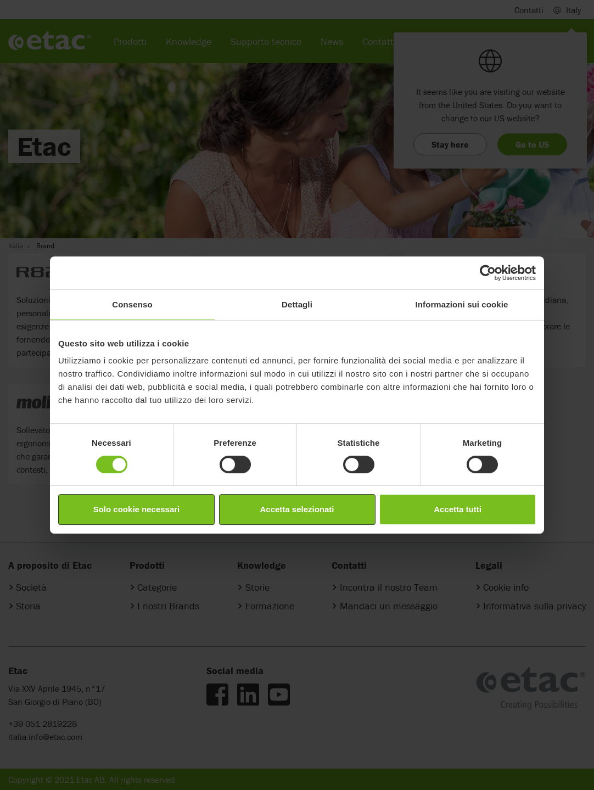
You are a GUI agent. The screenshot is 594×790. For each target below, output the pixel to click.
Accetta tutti (457, 509)
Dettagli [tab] (297, 304)
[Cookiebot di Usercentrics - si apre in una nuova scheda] (488, 273)
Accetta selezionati (297, 509)
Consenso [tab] (132, 304)
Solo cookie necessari (136, 509)
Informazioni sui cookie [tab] (462, 304)
